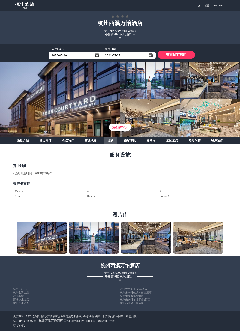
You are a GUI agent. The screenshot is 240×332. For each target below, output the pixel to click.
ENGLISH (218, 5)
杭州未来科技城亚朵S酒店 (135, 300)
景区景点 (172, 141)
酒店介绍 (23, 141)
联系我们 (217, 141)
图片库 (150, 141)
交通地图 (91, 141)
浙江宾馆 (18, 297)
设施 (110, 141)
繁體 (207, 5)
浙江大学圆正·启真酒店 (133, 290)
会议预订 (68, 141)
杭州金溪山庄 (21, 293)
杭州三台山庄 (21, 290)
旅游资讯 (130, 141)
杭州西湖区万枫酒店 (132, 304)
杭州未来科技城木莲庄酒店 (136, 293)
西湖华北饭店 (21, 300)
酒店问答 (195, 141)
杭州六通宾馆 (21, 304)
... (97, 55)
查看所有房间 (176, 55)
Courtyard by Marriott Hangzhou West (92, 321)
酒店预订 (45, 141)
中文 (198, 5)
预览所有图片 (120, 128)
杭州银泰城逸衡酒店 (132, 297)
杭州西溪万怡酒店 (51, 321)
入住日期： (58, 49)
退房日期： (111, 49)
